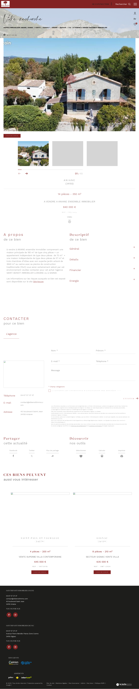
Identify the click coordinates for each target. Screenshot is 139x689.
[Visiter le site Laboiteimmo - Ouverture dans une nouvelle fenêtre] (124, 684)
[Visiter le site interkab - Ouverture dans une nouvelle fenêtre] (25, 677)
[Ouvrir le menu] (135, 4)
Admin (83, 683)
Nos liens (90, 683)
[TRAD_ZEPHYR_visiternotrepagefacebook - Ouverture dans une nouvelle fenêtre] (8, 615)
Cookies (49, 685)
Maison (63, 27)
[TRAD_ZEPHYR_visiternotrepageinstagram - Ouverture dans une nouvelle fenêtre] (14, 615)
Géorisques (38, 281)
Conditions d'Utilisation (95, 426)
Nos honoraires (74, 683)
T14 (69, 27)
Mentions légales (61, 683)
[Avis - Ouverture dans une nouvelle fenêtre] (12, 663)
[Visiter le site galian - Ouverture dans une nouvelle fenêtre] (9, 678)
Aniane (55, 27)
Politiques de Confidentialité (78, 426)
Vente (38, 27)
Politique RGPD (100, 683)
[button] (26, 173)
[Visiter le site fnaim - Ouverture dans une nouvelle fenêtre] (16, 678)
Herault (46, 27)
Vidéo (69, 217)
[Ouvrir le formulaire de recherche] (123, 4)
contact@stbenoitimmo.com (17, 600)
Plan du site (51, 683)
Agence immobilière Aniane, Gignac (18, 27)
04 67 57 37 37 (27, 395)
